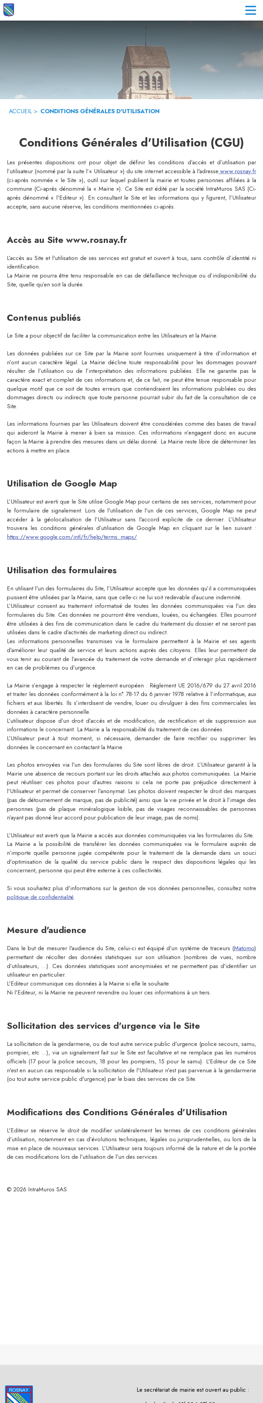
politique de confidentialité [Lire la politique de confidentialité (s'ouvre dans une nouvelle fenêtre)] (40, 897)
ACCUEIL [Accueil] (20, 111)
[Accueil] (8, 10)
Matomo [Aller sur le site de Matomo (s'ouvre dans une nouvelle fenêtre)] (244, 948)
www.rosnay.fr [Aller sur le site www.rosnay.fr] (237, 171)
